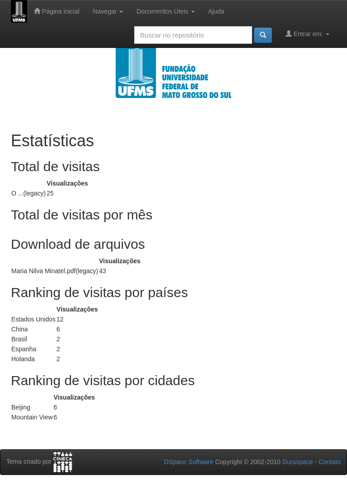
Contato (330, 461)
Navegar (108, 11)
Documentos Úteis (165, 11)
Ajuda (216, 11)
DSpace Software (188, 461)
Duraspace (297, 461)
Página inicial (56, 11)
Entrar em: (307, 33)
